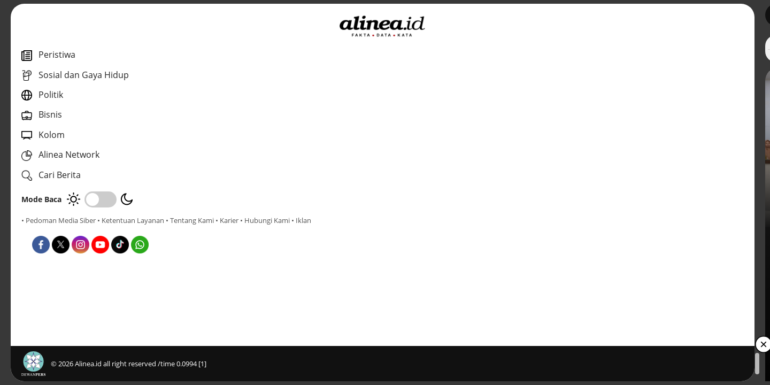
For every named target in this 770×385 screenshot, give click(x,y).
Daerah (272, 240)
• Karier (82, 230)
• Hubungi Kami (120, 230)
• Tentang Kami (45, 230)
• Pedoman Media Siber (58, 220)
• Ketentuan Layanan (130, 220)
